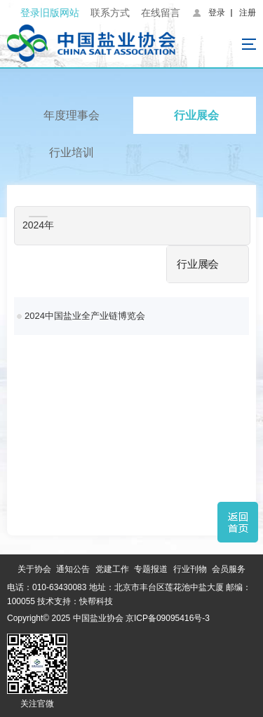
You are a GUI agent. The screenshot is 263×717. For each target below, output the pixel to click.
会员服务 (228, 569)
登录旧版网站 (49, 12)
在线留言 (160, 12)
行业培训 (71, 152)
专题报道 (151, 569)
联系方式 (110, 12)
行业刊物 (190, 569)
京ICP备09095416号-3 (168, 618)
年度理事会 (71, 115)
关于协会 (34, 569)
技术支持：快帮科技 (74, 601)
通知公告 (73, 569)
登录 (216, 13)
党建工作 (112, 569)
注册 (247, 13)
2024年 (38, 225)
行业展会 (196, 115)
